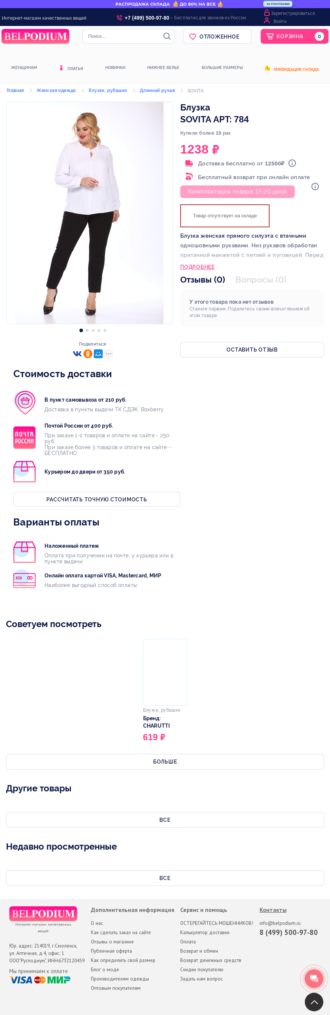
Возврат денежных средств (210, 960)
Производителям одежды (120, 978)
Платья (75, 68)
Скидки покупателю (202, 969)
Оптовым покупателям (116, 988)
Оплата (188, 941)
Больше (165, 762)
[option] (81, 328)
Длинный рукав (157, 90)
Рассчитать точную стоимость (96, 499)
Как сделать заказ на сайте (121, 932)
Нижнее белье (163, 67)
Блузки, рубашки (108, 90)
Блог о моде (105, 969)
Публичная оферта (111, 951)
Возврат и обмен (199, 951)
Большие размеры (222, 67)
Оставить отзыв (252, 350)
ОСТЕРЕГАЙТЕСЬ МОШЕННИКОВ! (216, 923)
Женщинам (24, 67)
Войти (280, 21)
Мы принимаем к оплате (38, 971)
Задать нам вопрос (201, 978)
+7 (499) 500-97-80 (147, 18)
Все (164, 820)
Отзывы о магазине (112, 941)
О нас (97, 923)
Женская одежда (56, 90)
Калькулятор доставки (205, 932)
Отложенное (219, 37)
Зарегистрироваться (293, 13)
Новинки (115, 67)
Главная (15, 90)
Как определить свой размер (123, 960)
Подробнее (197, 268)
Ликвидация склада (296, 69)
